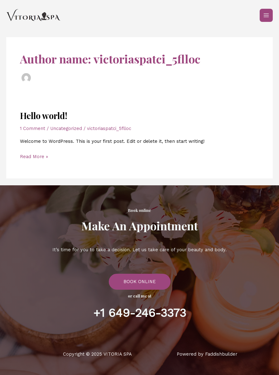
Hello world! (43, 115)
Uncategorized (66, 128)
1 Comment (32, 128)
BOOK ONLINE (139, 281)
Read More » (34, 155)
